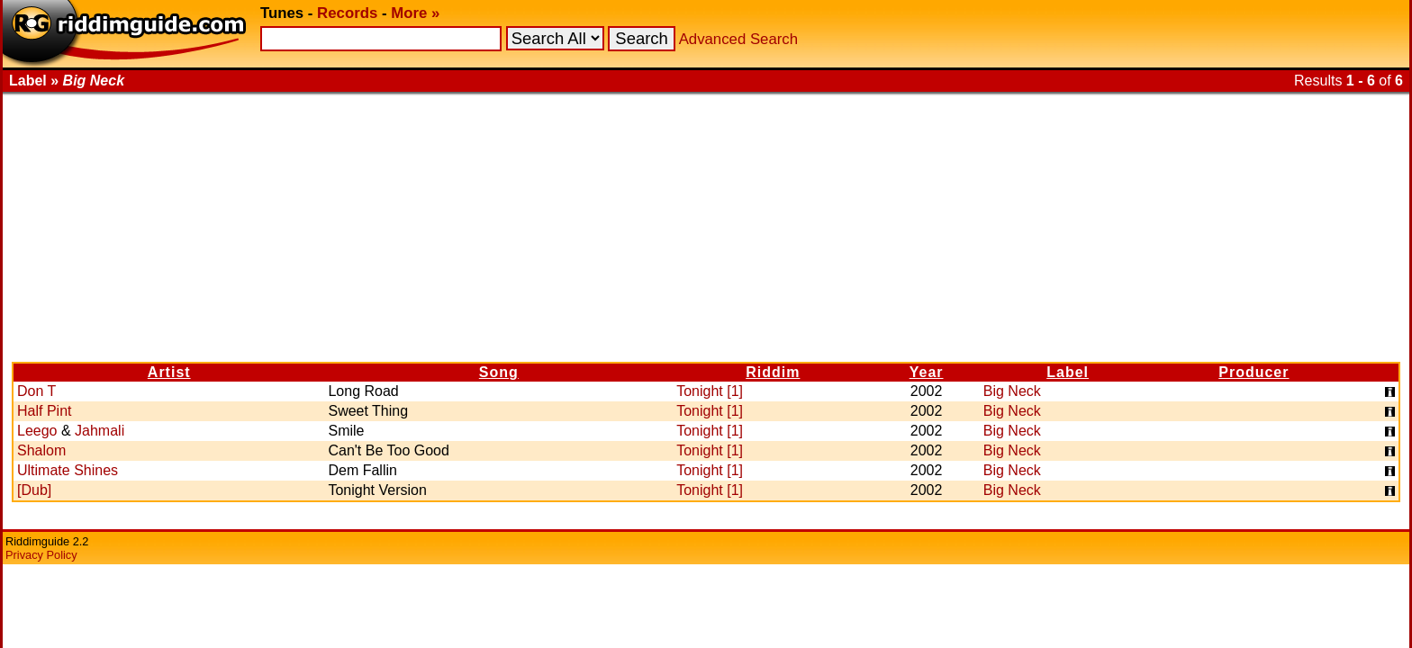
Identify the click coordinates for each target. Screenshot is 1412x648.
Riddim (773, 372)
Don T (36, 391)
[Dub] (34, 490)
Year (927, 372)
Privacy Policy (41, 555)
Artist (169, 372)
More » (415, 13)
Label (1067, 372)
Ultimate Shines (67, 470)
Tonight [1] (709, 391)
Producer (1253, 372)
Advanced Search (738, 39)
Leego (37, 430)
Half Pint (44, 410)
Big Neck (1012, 391)
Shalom (41, 450)
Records (347, 13)
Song (499, 372)
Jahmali (99, 430)
